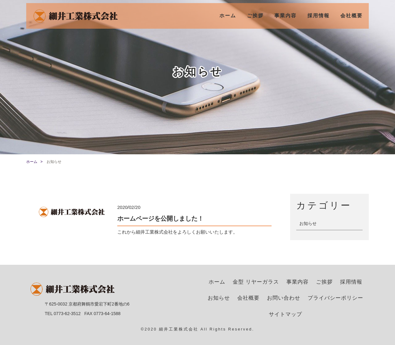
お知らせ (308, 223)
